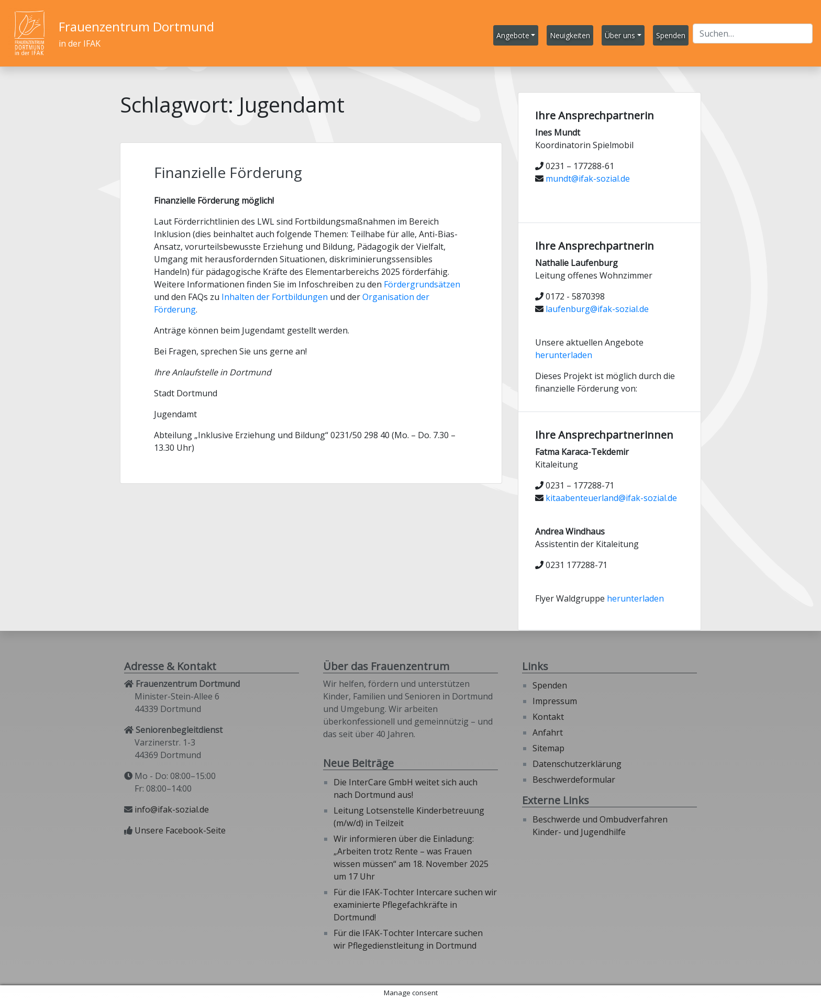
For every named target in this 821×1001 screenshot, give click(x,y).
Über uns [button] (620, 35)
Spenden (549, 685)
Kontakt (548, 716)
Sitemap (548, 748)
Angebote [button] (512, 35)
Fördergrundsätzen (422, 284)
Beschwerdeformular (573, 779)
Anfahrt (547, 732)
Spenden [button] (670, 35)
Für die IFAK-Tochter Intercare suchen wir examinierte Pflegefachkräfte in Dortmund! (415, 904)
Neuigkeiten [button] (570, 35)
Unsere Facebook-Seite (180, 830)
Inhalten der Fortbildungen (274, 297)
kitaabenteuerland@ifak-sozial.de (611, 498)
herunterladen (563, 355)
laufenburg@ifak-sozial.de (597, 309)
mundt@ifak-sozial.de (588, 178)
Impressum (554, 701)
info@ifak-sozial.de (172, 809)
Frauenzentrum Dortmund (136, 26)
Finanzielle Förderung (228, 172)
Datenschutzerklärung (577, 764)
